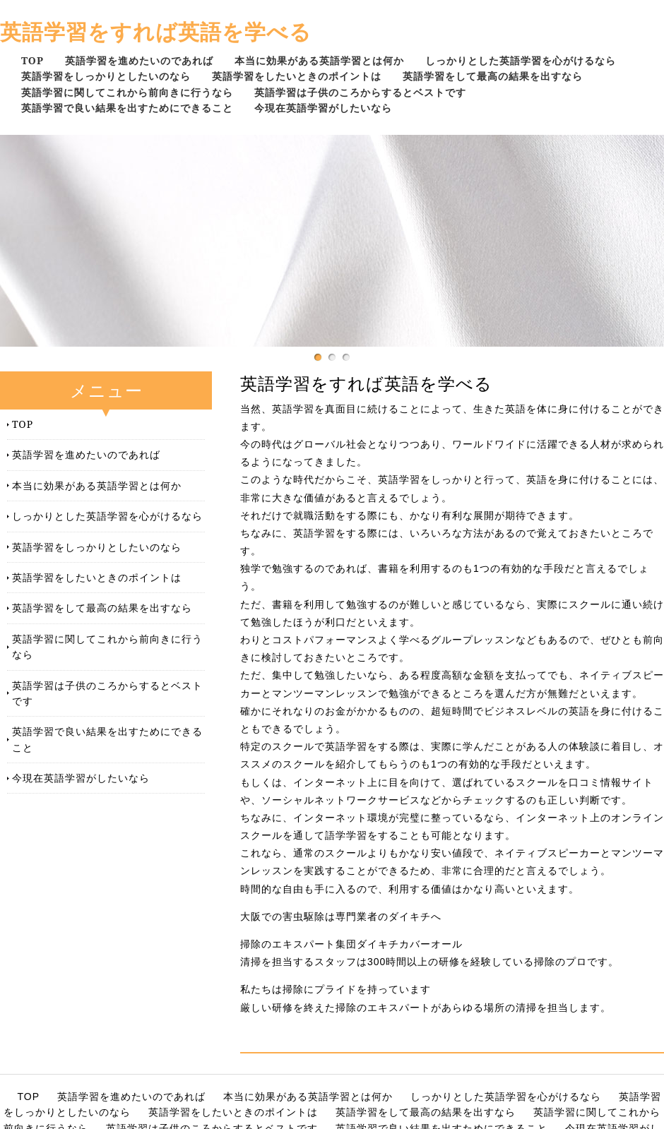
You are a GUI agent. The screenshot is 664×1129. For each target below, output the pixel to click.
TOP (32, 60)
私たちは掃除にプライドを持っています (335, 989)
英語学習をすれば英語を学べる (156, 31)
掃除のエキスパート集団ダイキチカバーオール (351, 944)
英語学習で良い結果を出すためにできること (127, 107)
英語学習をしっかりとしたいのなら (106, 76)
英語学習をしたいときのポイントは (296, 76)
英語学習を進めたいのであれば (139, 60)
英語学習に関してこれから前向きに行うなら (127, 92)
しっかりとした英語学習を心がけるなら (520, 60)
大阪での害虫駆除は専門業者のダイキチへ (340, 916)
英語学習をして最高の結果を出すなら (493, 76)
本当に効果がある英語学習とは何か (319, 60)
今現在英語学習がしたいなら (323, 107)
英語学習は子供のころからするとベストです (360, 92)
